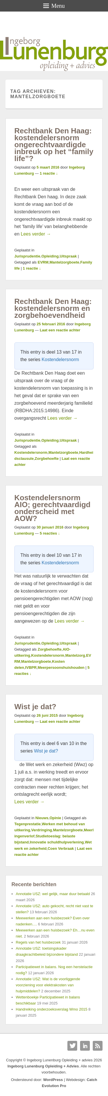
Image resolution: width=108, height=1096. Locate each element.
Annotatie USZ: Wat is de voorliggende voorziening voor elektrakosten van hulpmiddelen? (48, 985)
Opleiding (50, 256)
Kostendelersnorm (60, 359)
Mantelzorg (75, 655)
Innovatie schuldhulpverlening (57, 842)
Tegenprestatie (27, 824)
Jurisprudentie (27, 256)
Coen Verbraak (61, 848)
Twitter (72, 1046)
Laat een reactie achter (60, 330)
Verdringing (41, 830)
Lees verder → (36, 233)
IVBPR (31, 667)
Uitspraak (68, 256)
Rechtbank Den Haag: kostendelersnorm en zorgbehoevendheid (53, 308)
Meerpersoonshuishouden (61, 667)
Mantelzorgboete (64, 262)
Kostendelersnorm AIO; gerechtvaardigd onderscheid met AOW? (52, 508)
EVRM (43, 262)
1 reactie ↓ (49, 173)
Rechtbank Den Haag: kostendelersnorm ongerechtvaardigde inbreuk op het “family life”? (54, 144)
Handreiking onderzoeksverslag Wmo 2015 (52, 1009)
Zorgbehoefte (47, 458)
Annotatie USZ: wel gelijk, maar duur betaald (53, 894)
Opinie (55, 818)
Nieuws (42, 818)
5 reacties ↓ (50, 533)
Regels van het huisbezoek (38, 942)
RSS (98, 1046)
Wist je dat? (35, 706)
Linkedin (85, 1046)
